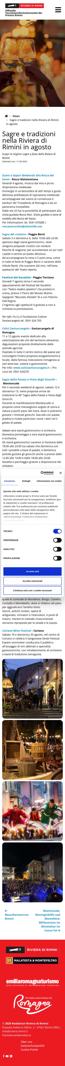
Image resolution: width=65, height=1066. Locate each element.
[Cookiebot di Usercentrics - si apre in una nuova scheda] (41, 473)
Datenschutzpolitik (32, 1045)
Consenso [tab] (9, 481)
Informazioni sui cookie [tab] (49, 481)
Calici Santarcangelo (15, 328)
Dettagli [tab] (26, 481)
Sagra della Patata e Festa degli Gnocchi (28, 379)
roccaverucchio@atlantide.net (22, 226)
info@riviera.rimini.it (15, 1031)
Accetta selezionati (32, 581)
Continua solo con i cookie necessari (32, 590)
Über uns (26, 1041)
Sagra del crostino (14, 234)
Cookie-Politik (29, 1049)
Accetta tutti (32, 571)
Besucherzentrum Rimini (17, 914)
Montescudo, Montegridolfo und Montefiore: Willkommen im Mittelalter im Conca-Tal (47, 920)
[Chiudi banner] (61, 473)
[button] (58, 10)
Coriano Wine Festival (16, 630)
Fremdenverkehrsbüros (16, 1035)
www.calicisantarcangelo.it (31, 367)
